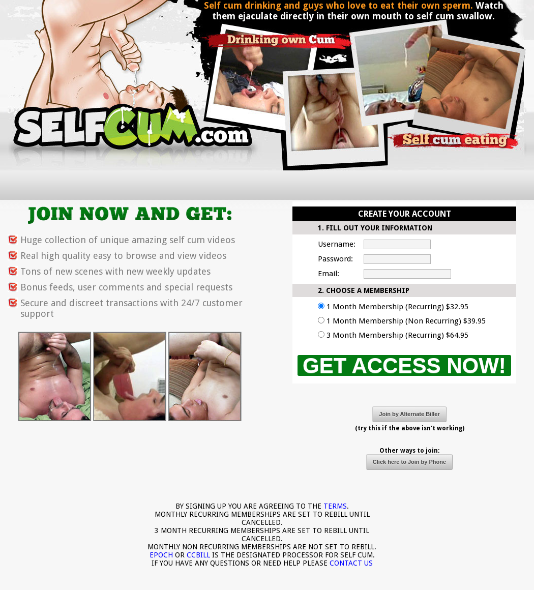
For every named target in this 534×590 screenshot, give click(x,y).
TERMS (335, 506)
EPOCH (161, 555)
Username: (336, 244)
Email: (328, 273)
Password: (335, 258)
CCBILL (198, 555)
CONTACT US (351, 563)
